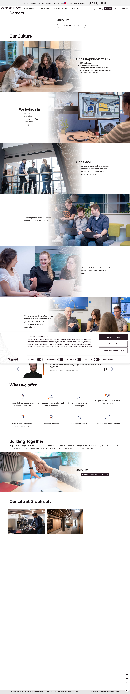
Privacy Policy (52, 692)
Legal (81, 692)
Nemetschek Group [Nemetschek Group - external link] (114, 692)
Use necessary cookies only (113, 18)
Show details (108, 27)
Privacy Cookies (73, 692)
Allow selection (113, 12)
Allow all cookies (113, 5)
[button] (17, 372)
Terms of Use (62, 692)
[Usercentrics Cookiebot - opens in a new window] (13, 27)
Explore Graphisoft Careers (95, 478)
